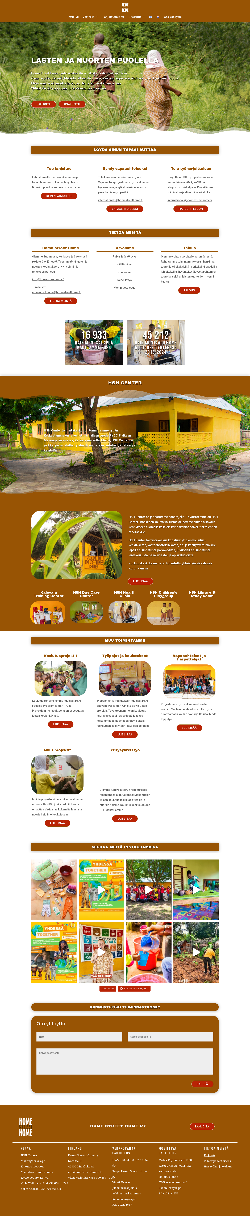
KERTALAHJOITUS (59, 196)
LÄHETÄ (202, 1084)
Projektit (135, 16)
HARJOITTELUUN (191, 209)
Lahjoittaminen (113, 16)
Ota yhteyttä (173, 16)
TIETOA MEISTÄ (61, 301)
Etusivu (73, 16)
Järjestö (88, 16)
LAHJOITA (44, 104)
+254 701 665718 (50, 1188)
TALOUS (189, 290)
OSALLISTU (72, 104)
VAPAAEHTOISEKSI (125, 209)
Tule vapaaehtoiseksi (218, 1161)
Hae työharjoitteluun (218, 1166)
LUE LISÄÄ (140, 581)
